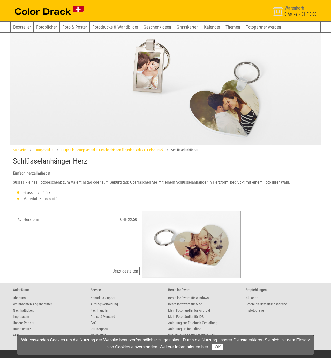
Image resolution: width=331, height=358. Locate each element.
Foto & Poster (74, 27)
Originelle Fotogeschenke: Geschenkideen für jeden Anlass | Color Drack (112, 150)
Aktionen (252, 298)
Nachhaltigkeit (23, 310)
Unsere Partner (23, 323)
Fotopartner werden (263, 27)
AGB (16, 335)
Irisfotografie (255, 310)
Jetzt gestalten (125, 271)
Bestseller (22, 27)
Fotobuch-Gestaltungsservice (266, 304)
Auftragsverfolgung (104, 304)
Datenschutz (22, 329)
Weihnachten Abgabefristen (33, 304)
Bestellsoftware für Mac (185, 304)
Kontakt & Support (103, 298)
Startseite (20, 150)
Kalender (212, 27)
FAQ (93, 323)
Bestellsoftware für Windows (188, 298)
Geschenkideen (157, 27)
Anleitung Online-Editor (184, 329)
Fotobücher (46, 27)
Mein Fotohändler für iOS (186, 316)
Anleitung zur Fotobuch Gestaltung (192, 323)
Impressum (21, 316)
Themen (232, 27)
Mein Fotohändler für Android (189, 310)
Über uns (19, 298)
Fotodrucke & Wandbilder (115, 27)
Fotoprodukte (44, 150)
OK (218, 347)
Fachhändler (99, 310)
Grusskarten (188, 27)
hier (204, 347)
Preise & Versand (103, 316)
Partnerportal (100, 329)
